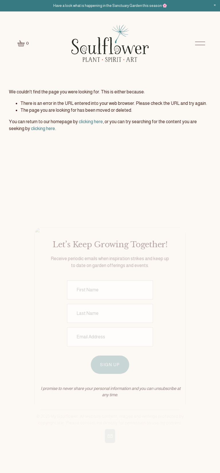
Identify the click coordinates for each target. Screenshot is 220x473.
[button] (215, 5)
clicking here (91, 121)
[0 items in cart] (23, 43)
